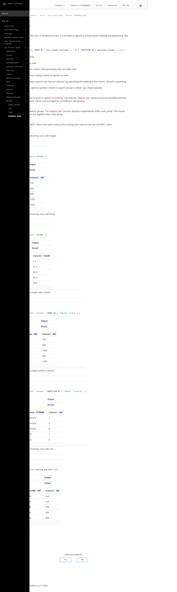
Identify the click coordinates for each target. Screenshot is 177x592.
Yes (95, 560)
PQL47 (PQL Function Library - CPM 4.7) (52, 15)
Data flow (17, 59)
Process (17, 89)
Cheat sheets (9, 26)
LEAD (10, 112)
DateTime (17, 70)
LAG (10, 109)
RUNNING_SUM (14, 116)
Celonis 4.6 (141, 5)
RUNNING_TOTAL (51, 531)
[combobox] (14, 14)
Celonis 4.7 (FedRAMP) (110, 5)
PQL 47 (15, 21)
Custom (17, 55)
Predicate (17, 85)
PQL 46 (155, 5)
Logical (17, 74)
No (112, 560)
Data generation (17, 62)
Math (17, 82)
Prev (41, 571)
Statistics (17, 93)
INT (53, 177)
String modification (17, 97)
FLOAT (54, 256)
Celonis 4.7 (89, 5)
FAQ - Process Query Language (12, 42)
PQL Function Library (16, 47)
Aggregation (17, 51)
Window (17, 101)
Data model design (16, 29)
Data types (16, 33)
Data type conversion (17, 66)
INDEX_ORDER (14, 105)
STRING (70, 412)
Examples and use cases (16, 37)
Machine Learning (17, 78)
